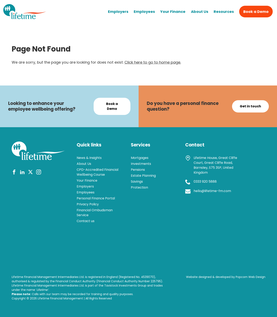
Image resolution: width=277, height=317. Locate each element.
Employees (144, 11)
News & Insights (89, 157)
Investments (141, 163)
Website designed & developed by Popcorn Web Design (225, 277)
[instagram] (38, 172)
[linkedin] (22, 172)
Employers (118, 11)
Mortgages (139, 157)
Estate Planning (143, 175)
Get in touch (250, 106)
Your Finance (172, 11)
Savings (137, 181)
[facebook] (14, 172)
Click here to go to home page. (152, 62)
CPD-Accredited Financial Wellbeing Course (97, 172)
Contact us (85, 221)
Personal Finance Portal (96, 198)
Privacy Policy (88, 204)
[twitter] (30, 172)
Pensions (138, 169)
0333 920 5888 (205, 181)
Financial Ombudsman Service (95, 212)
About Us (199, 11)
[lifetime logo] (24, 17)
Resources (224, 11)
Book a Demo (256, 11)
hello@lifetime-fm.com (212, 191)
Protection (139, 187)
